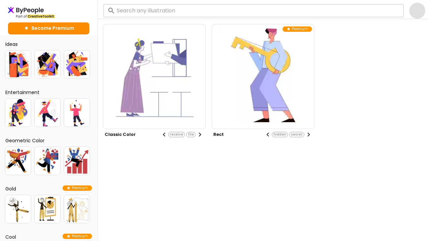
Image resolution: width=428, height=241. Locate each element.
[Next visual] (200, 135)
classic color (120, 134)
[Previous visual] (164, 135)
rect (218, 134)
